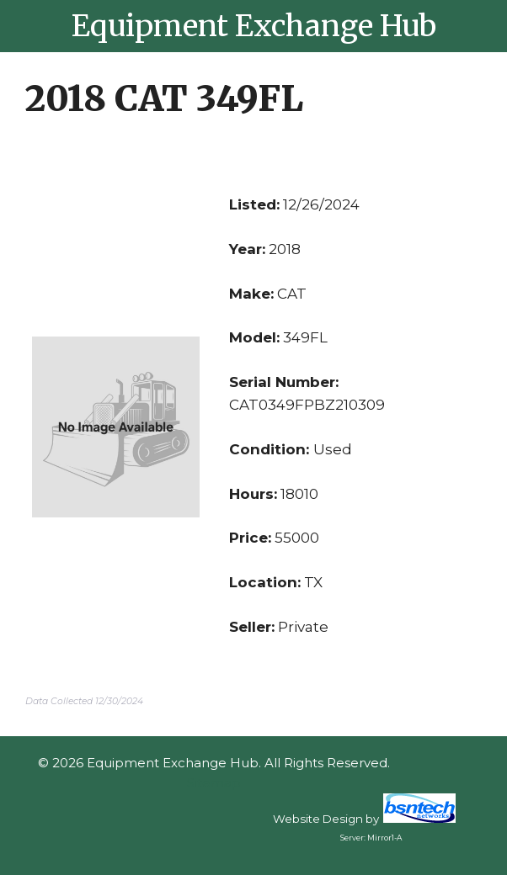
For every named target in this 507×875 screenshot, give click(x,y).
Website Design (318, 818)
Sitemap (214, 783)
